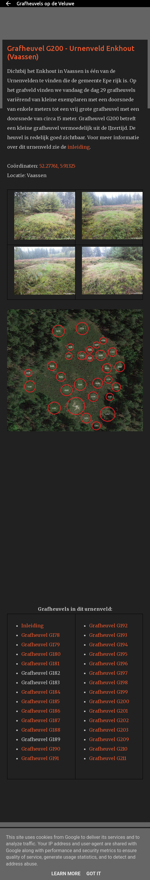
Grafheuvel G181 (40, 663)
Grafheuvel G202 (109, 720)
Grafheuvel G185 (40, 701)
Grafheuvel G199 (108, 692)
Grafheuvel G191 (40, 758)
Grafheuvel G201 (108, 711)
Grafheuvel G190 (40, 749)
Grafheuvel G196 (108, 663)
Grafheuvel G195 (108, 654)
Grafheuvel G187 (40, 720)
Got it (93, 873)
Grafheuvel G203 (108, 730)
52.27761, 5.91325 (57, 166)
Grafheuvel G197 (108, 673)
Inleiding (32, 626)
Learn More (65, 873)
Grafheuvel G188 (40, 730)
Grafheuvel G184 (40, 692)
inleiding (78, 147)
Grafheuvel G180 (41, 654)
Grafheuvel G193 (108, 635)
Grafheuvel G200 (109, 701)
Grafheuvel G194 (108, 644)
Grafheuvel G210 (108, 749)
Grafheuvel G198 (108, 682)
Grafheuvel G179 (40, 644)
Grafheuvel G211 (107, 758)
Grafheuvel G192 (108, 626)
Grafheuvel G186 (40, 711)
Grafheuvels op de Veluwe (45, 3)
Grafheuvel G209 (109, 739)
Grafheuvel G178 (40, 635)
